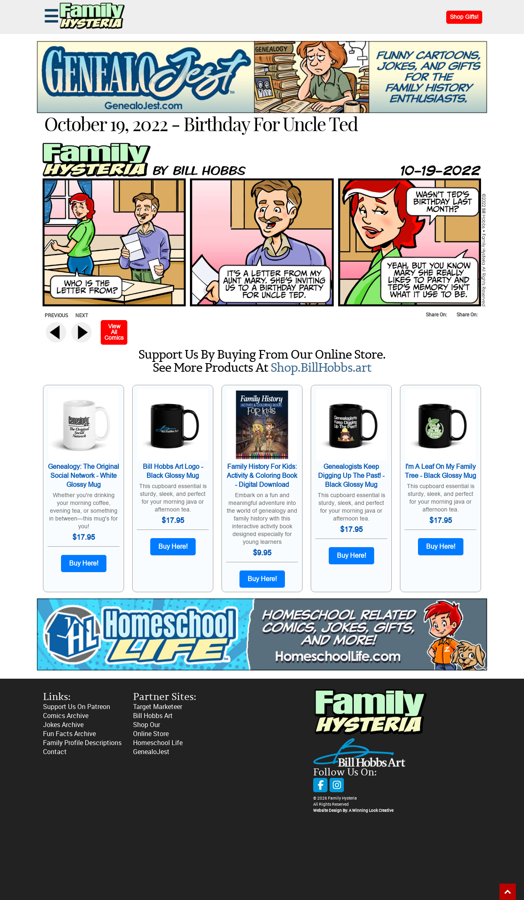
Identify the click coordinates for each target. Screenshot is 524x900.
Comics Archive (65, 716)
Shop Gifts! (464, 17)
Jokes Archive (63, 725)
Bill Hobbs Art (153, 716)
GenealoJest (151, 752)
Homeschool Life (158, 743)
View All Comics (114, 332)
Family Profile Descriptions (82, 743)
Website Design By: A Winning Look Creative (353, 810)
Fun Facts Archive (69, 734)
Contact (55, 752)
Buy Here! (83, 563)
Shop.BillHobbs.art (321, 368)
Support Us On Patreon (76, 707)
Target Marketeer (157, 707)
